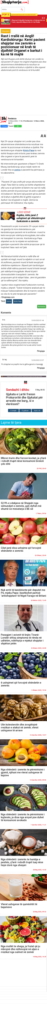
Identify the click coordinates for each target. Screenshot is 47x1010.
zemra (17, 170)
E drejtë (13, 410)
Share (4, 126)
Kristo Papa (28, 150)
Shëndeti (5, 31)
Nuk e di (37, 410)
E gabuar (25, 410)
